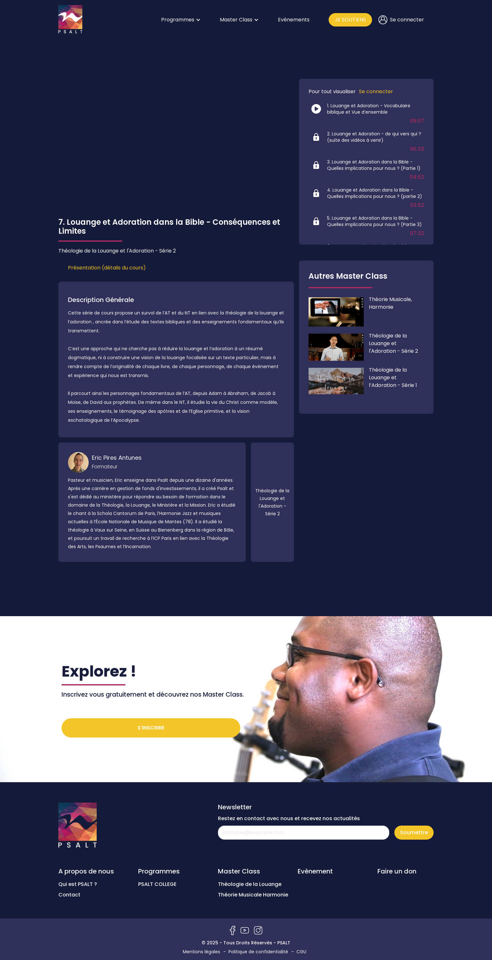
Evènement (315, 871)
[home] (70, 19)
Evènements (293, 19)
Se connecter (376, 91)
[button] (181, 19)
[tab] (106, 268)
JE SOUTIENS (350, 19)
